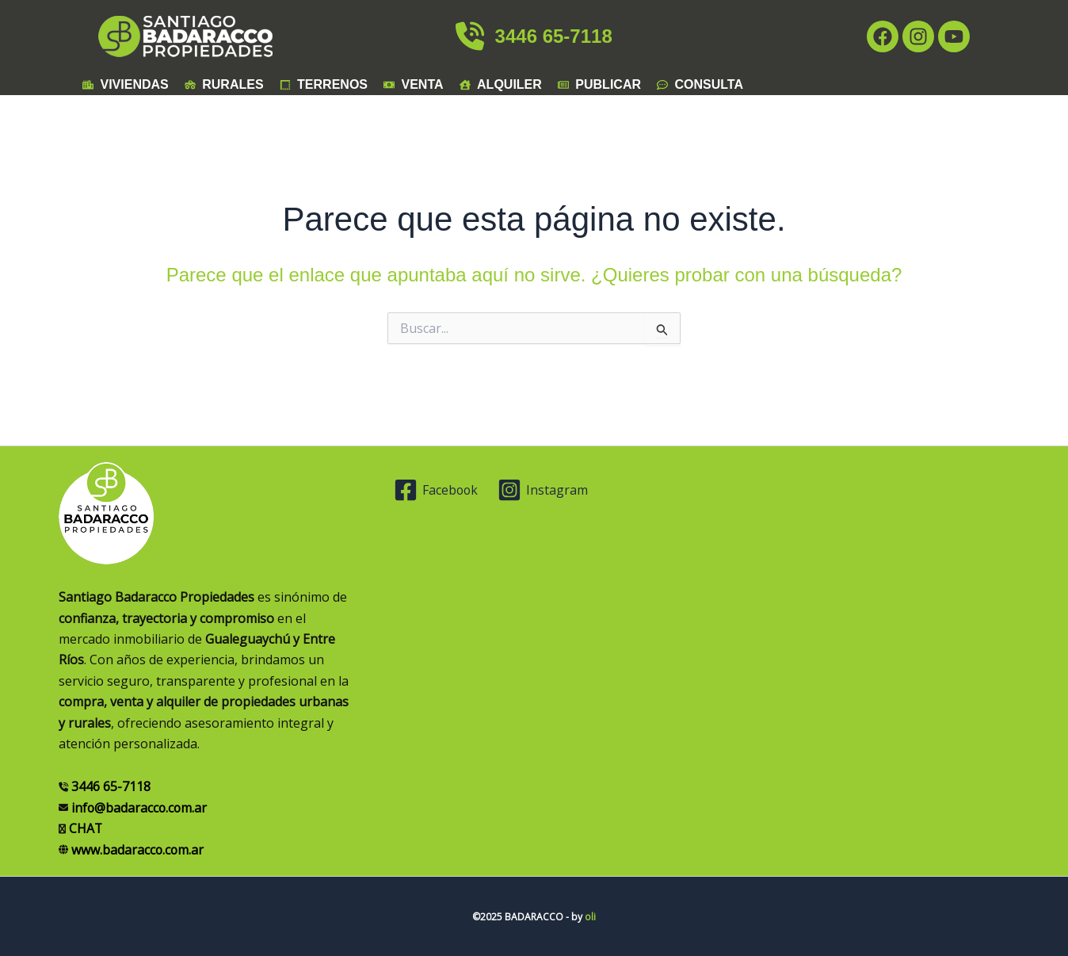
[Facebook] (437, 490)
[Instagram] (544, 490)
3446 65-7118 (534, 36)
